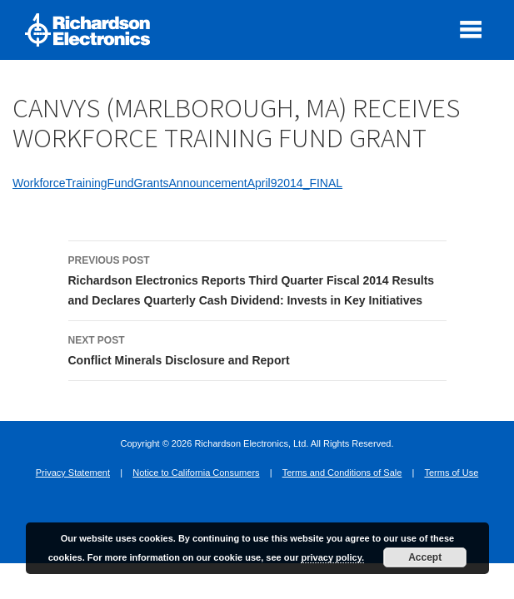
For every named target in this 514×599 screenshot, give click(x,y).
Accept (425, 557)
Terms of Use (451, 473)
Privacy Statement (73, 473)
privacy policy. (332, 557)
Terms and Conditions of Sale (342, 473)
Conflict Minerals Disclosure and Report (257, 348)
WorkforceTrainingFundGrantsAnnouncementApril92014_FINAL (177, 183)
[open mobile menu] (471, 29)
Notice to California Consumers (195, 473)
